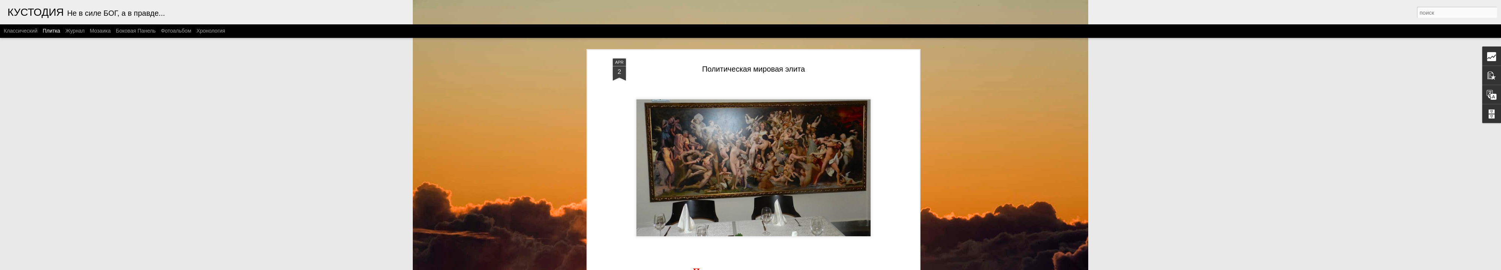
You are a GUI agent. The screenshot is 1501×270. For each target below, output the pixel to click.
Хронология (210, 31)
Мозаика (100, 31)
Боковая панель (136, 31)
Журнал (74, 31)
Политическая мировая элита (753, 61)
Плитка (51, 31)
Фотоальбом (176, 31)
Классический (21, 31)
